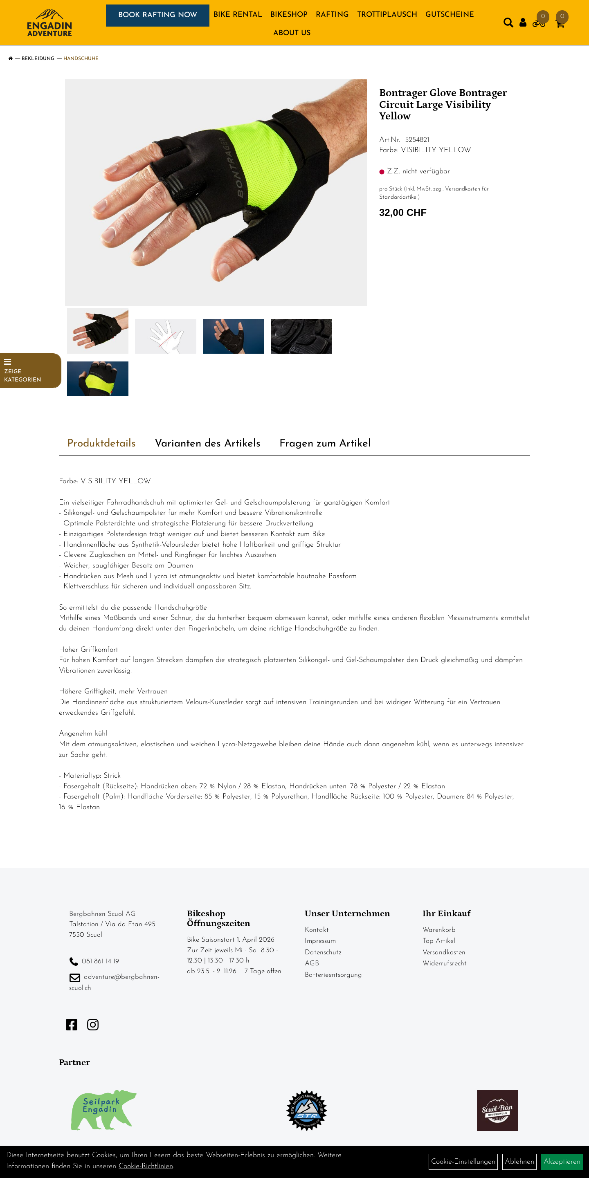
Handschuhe (81, 58)
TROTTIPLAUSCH (387, 15)
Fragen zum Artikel (325, 443)
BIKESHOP (289, 15)
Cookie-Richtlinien (146, 1166)
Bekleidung (38, 58)
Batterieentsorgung (333, 975)
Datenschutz (323, 952)
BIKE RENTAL (238, 15)
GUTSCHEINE (449, 15)
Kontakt (317, 930)
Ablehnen (519, 1162)
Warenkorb (439, 930)
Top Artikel (439, 941)
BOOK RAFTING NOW (157, 15)
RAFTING (332, 15)
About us (291, 33)
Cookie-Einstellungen (463, 1162)
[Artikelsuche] (508, 24)
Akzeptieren (562, 1162)
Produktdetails (101, 443)
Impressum (320, 941)
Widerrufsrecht (445, 963)
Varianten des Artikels (208, 443)
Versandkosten (444, 952)
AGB (312, 963)
